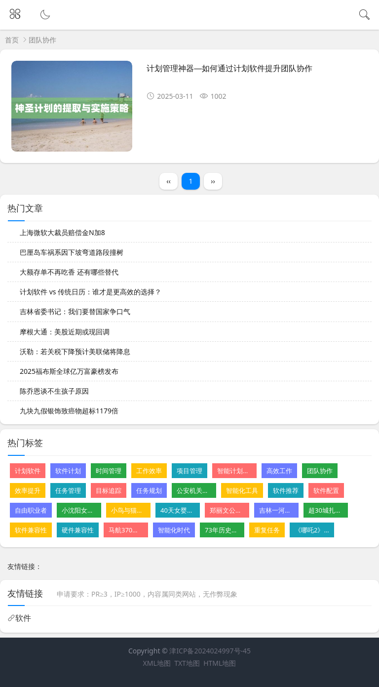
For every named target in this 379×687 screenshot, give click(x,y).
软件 (23, 618)
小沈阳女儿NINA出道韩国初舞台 (79, 510)
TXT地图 (187, 663)
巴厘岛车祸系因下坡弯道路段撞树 (71, 252)
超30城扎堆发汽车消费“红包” (325, 510)
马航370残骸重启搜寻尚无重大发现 (126, 529)
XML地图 (157, 663)
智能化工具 (242, 490)
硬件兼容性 (78, 529)
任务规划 (149, 490)
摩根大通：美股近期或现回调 (65, 331)
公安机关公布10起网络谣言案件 (194, 490)
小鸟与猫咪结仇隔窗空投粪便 (128, 510)
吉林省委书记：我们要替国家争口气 (75, 311)
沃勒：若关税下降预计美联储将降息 (75, 351)
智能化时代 (174, 529)
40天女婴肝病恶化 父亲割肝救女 (177, 510)
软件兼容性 (31, 529)
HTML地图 (219, 663)
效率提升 (27, 490)
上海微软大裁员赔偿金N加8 (62, 232)
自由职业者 (31, 510)
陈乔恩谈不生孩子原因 (54, 391)
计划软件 (27, 470)
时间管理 (108, 470)
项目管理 (189, 470)
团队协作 (320, 470)
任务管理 (68, 490)
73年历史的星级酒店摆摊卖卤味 (222, 529)
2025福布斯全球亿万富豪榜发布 (69, 371)
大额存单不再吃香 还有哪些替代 (69, 272)
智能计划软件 (234, 470)
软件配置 (326, 490)
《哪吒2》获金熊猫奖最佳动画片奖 (312, 529)
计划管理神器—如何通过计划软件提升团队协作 (229, 68)
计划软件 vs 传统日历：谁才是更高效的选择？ (90, 291)
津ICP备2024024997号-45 (210, 650)
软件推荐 (286, 490)
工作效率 (149, 470)
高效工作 (279, 470)
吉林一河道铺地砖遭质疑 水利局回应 (276, 510)
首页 (12, 39)
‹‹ (168, 181)
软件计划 (68, 470)
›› (213, 181)
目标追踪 (108, 490)
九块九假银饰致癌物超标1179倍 (69, 410)
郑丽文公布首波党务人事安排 (227, 510)
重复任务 (267, 529)
